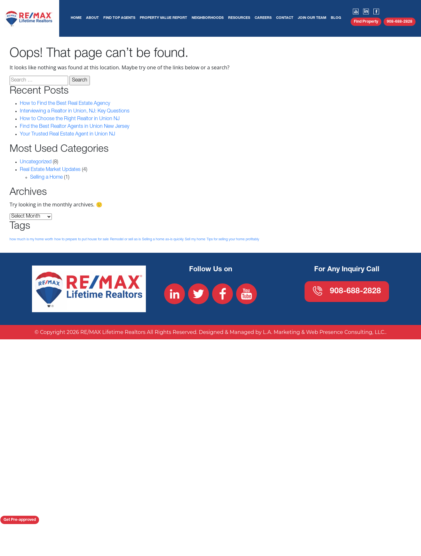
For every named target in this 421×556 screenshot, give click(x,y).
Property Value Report (163, 18)
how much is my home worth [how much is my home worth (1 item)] (31, 239)
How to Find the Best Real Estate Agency (65, 103)
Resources (239, 18)
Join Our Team (312, 18)
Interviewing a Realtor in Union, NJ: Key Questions (75, 111)
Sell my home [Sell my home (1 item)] (195, 239)
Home (76, 18)
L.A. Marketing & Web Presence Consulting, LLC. (324, 370)
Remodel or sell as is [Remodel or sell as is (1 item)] (125, 239)
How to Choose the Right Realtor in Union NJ (70, 119)
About (92, 18)
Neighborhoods (208, 18)
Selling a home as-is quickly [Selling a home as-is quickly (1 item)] (163, 239)
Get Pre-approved (20, 520)
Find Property (366, 22)
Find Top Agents (119, 18)
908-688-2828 (399, 22)
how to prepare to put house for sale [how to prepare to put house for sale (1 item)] (81, 239)
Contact (284, 18)
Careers (263, 18)
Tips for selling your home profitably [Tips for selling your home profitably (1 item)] (233, 239)
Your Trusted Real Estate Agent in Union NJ (67, 134)
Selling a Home (46, 177)
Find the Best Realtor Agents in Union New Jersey (74, 126)
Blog (336, 18)
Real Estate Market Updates (50, 170)
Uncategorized (36, 162)
